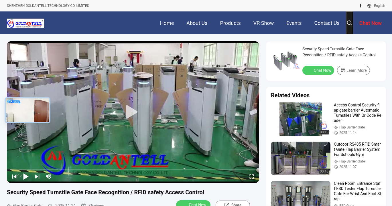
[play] (133, 112)
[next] (37, 176)
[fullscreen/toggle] (251, 176)
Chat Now (318, 70)
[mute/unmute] (48, 176)
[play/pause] (25, 176)
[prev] (14, 176)
